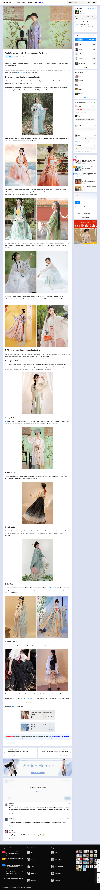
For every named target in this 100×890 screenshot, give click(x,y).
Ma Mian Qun (29, 531)
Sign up (94, 2)
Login (88, 2)
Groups (24, 2)
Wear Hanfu (8, 56)
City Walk (82, 131)
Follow (89, 8)
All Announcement (85, 217)
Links (35, 2)
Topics (30, 2)
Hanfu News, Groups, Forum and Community (21, 887)
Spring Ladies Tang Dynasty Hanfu (84, 21)
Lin (33, 716)
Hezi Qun (50, 587)
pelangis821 (11, 818)
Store (41, 2)
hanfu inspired (11, 645)
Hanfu (13, 706)
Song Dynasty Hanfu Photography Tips (85, 26)
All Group (85, 97)
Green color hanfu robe (82, 24)
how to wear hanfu (27, 698)
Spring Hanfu (83, 112)
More (85, 30)
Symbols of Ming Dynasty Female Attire (89, 122)
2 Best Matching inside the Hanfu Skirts (18, 751)
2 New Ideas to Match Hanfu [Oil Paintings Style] (55, 751)
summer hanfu (21, 72)
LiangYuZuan (11, 830)
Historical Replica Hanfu (85, 151)
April (33, 729)
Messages (94, 8)
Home (18, 2)
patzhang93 (11, 803)
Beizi (6, 421)
